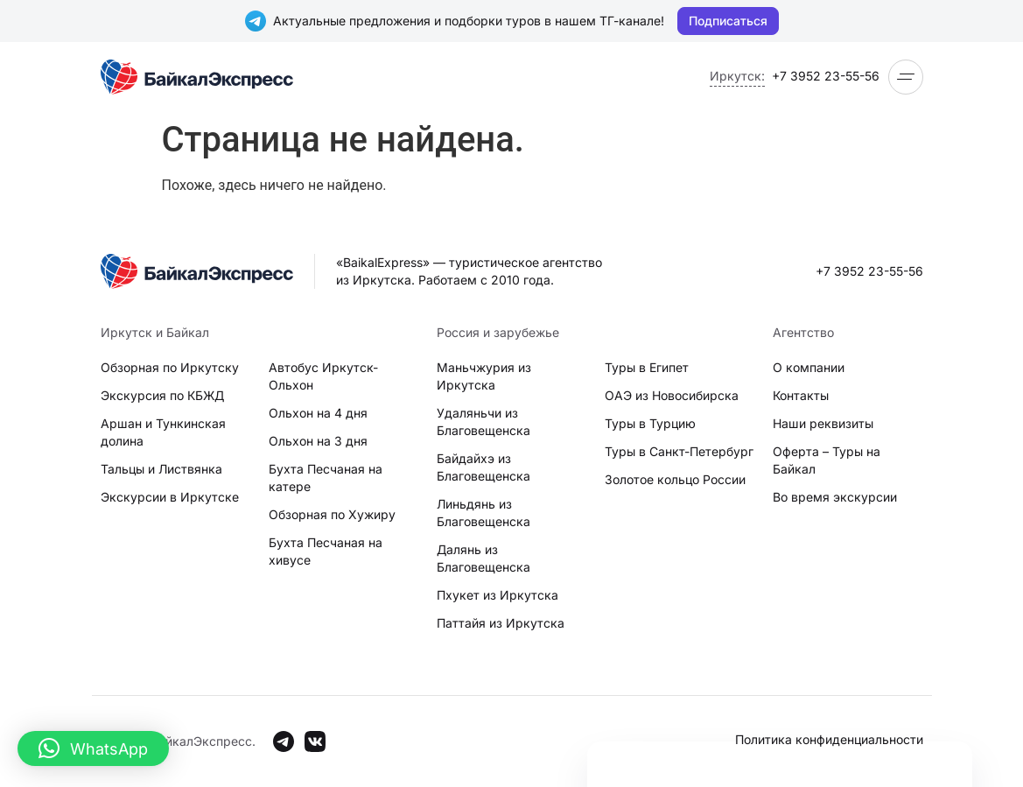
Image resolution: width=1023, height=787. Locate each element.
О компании (808, 367)
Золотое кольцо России (675, 479)
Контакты (801, 395)
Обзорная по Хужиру (332, 514)
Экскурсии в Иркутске (170, 496)
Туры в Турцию (650, 423)
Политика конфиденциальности (829, 739)
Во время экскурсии (835, 496)
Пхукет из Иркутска (497, 594)
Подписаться (728, 20)
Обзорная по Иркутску (170, 367)
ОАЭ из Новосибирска (672, 395)
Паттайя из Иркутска (500, 622)
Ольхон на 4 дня (318, 412)
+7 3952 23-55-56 (825, 75)
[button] (93, 748)
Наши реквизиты (823, 423)
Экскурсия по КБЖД (162, 395)
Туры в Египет (647, 367)
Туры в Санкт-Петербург (679, 451)
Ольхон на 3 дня (318, 440)
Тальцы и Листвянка (161, 468)
